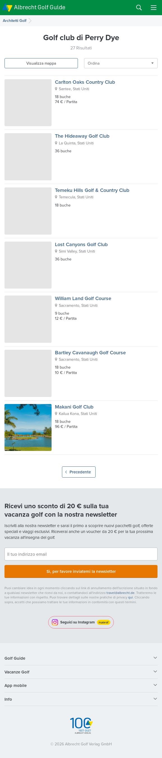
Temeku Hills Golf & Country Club (92, 190)
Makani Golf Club (74, 406)
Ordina (93, 63)
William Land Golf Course (83, 298)
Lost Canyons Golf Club (81, 244)
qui (130, 597)
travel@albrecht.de (121, 592)
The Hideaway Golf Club (82, 135)
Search (139, 7)
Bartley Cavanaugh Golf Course (90, 352)
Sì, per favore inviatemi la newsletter (81, 571)
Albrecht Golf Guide (39, 7)
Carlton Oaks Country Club (85, 81)
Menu (153, 7)
